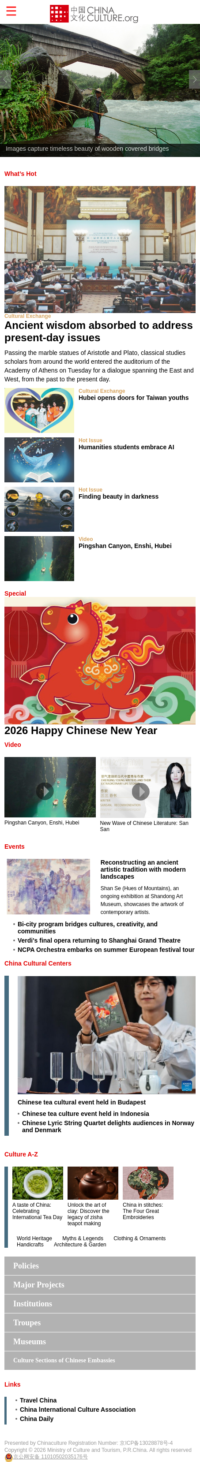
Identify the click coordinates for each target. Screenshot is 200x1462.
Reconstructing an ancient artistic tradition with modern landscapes (143, 869)
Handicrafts (30, 1245)
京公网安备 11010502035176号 (50, 1457)
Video (86, 539)
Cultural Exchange (27, 316)
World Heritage (34, 1238)
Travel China (38, 1400)
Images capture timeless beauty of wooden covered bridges (87, 148)
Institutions (32, 1303)
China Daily (36, 1418)
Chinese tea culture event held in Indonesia (85, 1113)
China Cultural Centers (38, 963)
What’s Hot (20, 173)
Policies (26, 1265)
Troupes (27, 1322)
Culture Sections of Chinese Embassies (64, 1360)
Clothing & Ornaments (139, 1238)
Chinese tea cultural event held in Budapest (82, 1102)
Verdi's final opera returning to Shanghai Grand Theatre (99, 940)
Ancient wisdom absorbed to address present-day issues (98, 331)
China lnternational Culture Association (78, 1409)
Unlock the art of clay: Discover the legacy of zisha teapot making (88, 1214)
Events (14, 846)
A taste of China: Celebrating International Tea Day (37, 1211)
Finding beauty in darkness (118, 496)
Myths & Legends (82, 1238)
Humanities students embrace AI (126, 447)
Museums (29, 1341)
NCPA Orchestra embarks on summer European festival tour (106, 949)
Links (12, 1384)
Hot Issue (90, 440)
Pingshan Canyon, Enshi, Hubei (125, 545)
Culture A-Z (21, 1154)
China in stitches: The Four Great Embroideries (143, 1211)
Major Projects (38, 1284)
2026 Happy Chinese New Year (80, 730)
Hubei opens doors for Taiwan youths (134, 397)
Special (15, 593)
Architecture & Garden (80, 1245)
